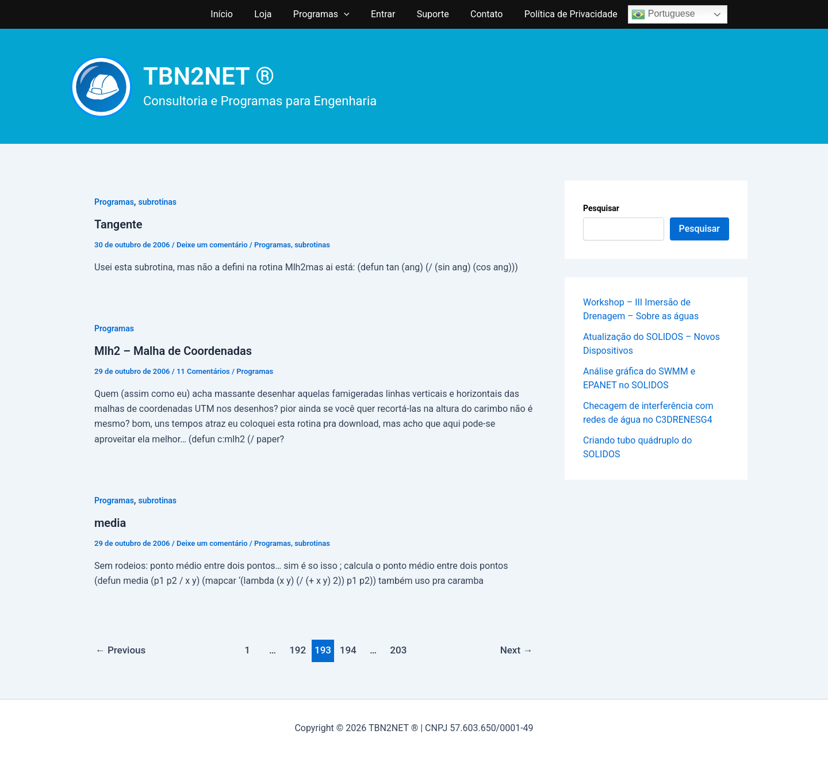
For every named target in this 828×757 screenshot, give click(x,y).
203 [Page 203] (398, 650)
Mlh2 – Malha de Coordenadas (173, 351)
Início (231, 14)
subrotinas (158, 202)
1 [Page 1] (247, 650)
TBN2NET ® (208, 76)
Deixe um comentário (212, 244)
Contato (480, 14)
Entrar (383, 14)
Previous (120, 650)
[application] (346, 14)
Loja (269, 14)
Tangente (118, 224)
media (110, 523)
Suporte (429, 14)
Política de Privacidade (561, 14)
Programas (324, 14)
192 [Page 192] (297, 650)
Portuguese (652, 14)
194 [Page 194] (348, 650)
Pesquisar (601, 208)
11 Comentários (203, 371)
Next (516, 650)
